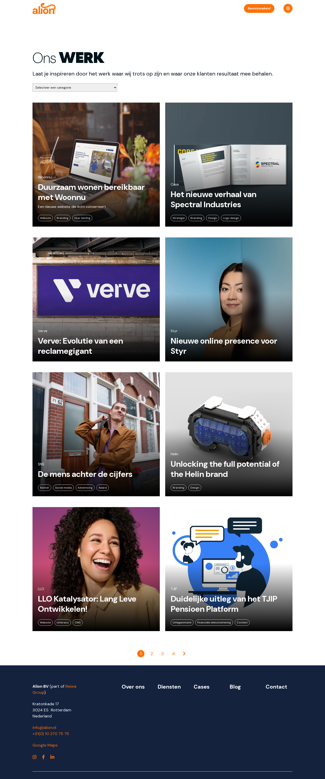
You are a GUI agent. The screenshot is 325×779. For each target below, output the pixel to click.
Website (45, 218)
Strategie (179, 218)
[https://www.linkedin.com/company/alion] (52, 757)
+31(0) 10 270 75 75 (50, 733)
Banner (44, 487)
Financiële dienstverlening (214, 622)
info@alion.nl (44, 727)
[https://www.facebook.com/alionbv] (43, 757)
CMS (78, 622)
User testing (82, 218)
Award (102, 487)
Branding (62, 218)
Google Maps (45, 745)
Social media (63, 487)
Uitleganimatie (182, 622)
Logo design (231, 218)
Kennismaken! (259, 8)
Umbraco (63, 622)
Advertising (85, 487)
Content (242, 622)
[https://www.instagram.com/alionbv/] (34, 757)
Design (212, 218)
